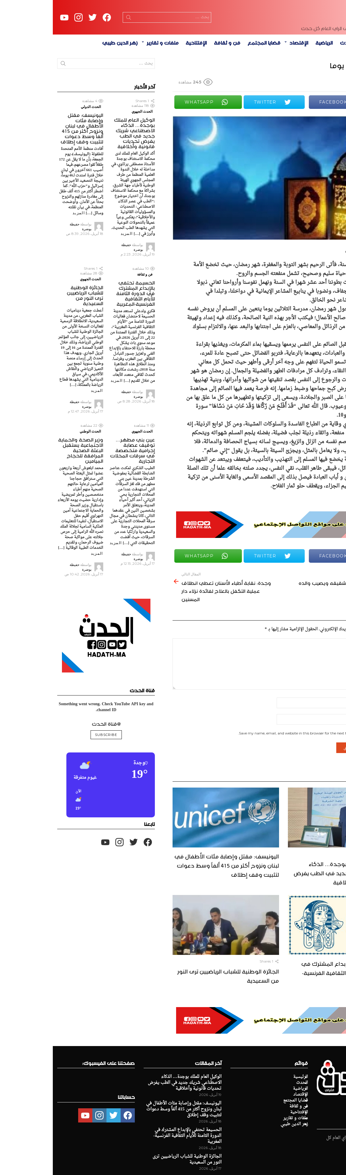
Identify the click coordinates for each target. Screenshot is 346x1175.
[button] (83, 832)
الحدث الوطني (37, 463)
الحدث (294, 74)
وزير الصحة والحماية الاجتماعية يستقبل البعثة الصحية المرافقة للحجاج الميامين (27, 481)
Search (76, 34)
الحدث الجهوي (89, 143)
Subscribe (53, 767)
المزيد (74, 265)
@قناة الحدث (53, 755)
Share (334, 155)
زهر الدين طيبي (67, 74)
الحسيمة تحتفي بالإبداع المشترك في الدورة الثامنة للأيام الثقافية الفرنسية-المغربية (295, 1004)
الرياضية (271, 74)
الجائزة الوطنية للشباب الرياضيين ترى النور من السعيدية (175, 1007)
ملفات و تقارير (110, 74)
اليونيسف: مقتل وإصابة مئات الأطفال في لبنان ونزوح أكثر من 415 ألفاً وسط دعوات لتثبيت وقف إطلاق (174, 896)
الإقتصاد (246, 74)
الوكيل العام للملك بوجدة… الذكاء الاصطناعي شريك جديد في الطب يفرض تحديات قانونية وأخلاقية (291, 904)
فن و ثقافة (174, 74)
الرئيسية (317, 74)
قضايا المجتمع (211, 74)
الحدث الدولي (38, 138)
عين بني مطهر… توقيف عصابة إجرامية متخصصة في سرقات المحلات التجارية (79, 481)
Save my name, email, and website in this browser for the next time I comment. (252, 765)
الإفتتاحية (143, 74)
